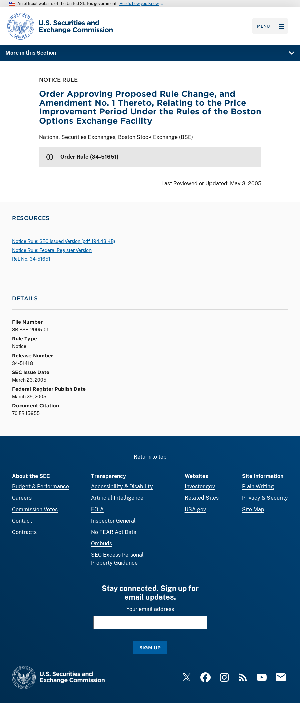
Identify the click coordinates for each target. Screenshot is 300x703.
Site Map (253, 509)
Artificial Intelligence (117, 498)
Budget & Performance (40, 486)
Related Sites (202, 498)
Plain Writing (258, 486)
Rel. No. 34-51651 (31, 259)
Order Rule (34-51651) (89, 157)
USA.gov (195, 509)
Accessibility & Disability (122, 486)
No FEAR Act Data (113, 532)
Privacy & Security (265, 498)
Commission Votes (35, 509)
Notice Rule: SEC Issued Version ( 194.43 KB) (63, 241)
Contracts (24, 532)
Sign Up (150, 647)
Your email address (150, 609)
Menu (270, 26)
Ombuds (101, 543)
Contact (22, 521)
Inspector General (113, 521)
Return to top (150, 457)
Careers (22, 498)
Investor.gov (200, 486)
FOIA (97, 509)
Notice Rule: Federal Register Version (52, 250)
